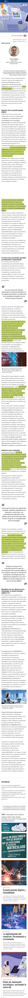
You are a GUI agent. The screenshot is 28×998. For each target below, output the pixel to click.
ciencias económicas (19, 814)
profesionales (4, 819)
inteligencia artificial (6, 817)
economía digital (22, 819)
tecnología (18, 817)
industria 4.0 (15, 819)
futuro (9, 819)
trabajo (13, 817)
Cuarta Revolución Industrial (7, 821)
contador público (10, 814)
